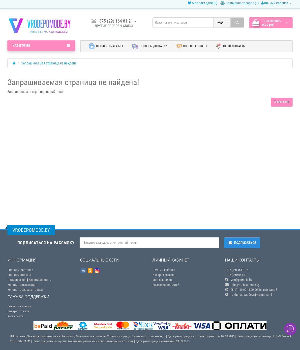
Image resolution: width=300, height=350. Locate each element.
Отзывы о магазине (106, 46)
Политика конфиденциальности (29, 280)
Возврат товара (18, 311)
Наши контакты (230, 46)
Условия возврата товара (25, 290)
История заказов (164, 275)
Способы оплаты (191, 46)
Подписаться (242, 243)
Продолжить (281, 102)
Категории (41, 45)
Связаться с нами (19, 306)
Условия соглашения (21, 285)
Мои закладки (162, 280)
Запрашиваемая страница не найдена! (49, 63)
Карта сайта (15, 316)
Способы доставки (149, 46)
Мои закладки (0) (202, 3)
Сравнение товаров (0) (239, 3)
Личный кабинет (276, 3)
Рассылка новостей (165, 285)
